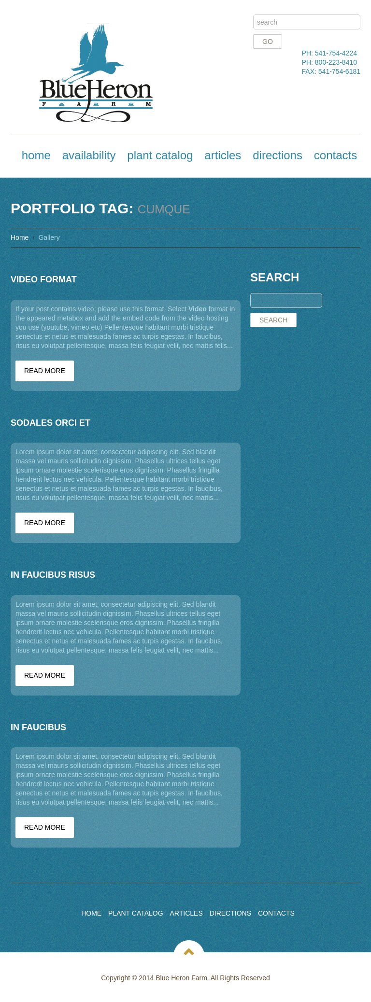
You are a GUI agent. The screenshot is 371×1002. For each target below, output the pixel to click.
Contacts (335, 155)
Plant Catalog (160, 155)
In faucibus (38, 727)
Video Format (44, 279)
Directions (277, 155)
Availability (89, 155)
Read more (44, 371)
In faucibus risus (53, 575)
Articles (222, 155)
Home (36, 155)
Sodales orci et (50, 423)
